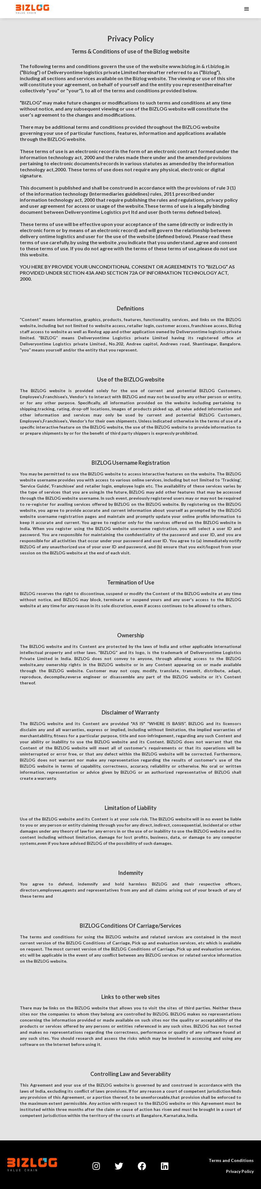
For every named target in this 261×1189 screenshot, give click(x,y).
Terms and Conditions (231, 1160)
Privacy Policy (240, 1171)
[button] (247, 9)
